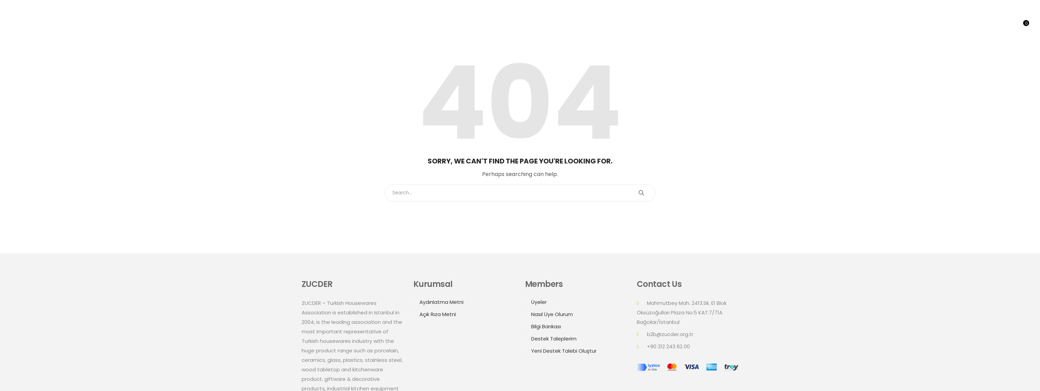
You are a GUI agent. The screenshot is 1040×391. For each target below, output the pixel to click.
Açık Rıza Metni (437, 314)
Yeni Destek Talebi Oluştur (564, 350)
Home (826, 25)
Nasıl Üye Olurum (552, 314)
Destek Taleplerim (554, 338)
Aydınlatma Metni (441, 302)
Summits (887, 25)
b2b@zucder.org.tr (670, 334)
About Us (855, 25)
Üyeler (539, 302)
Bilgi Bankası (546, 326)
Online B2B (984, 25)
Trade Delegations (935, 25)
